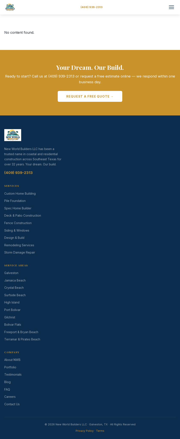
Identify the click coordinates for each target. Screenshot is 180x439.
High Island (11, 302)
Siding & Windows (16, 230)
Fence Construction (18, 223)
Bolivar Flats (12, 324)
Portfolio (10, 367)
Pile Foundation (15, 201)
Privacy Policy (85, 430)
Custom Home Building (20, 193)
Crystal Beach (14, 287)
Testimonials (13, 374)
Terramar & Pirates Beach (22, 339)
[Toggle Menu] (171, 7)
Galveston (11, 273)
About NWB (12, 360)
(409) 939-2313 (91, 7)
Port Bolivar (12, 310)
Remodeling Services (19, 245)
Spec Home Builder (17, 208)
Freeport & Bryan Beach (21, 332)
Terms (100, 430)
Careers (10, 396)
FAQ (7, 389)
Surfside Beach (15, 295)
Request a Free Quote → (90, 96)
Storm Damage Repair (19, 252)
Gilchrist (9, 317)
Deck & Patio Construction (22, 215)
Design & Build (14, 237)
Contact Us (12, 404)
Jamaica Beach (15, 280)
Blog (7, 382)
